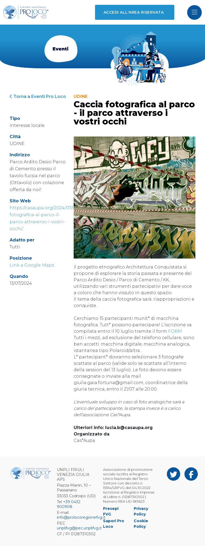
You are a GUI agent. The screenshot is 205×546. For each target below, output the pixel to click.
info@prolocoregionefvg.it (81, 517)
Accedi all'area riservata (134, 12)
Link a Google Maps (32, 265)
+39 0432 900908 (68, 504)
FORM (175, 331)
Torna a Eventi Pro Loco (38, 96)
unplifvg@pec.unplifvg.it (79, 528)
